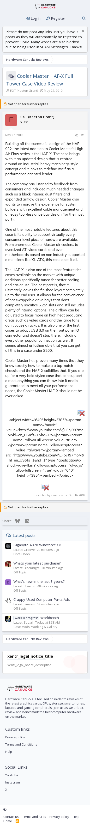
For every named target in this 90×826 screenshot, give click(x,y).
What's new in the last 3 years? (39, 581)
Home (7, 821)
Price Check (21, 554)
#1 (83, 135)
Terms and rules (34, 816)
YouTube (11, 775)
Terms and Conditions (21, 744)
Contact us (11, 816)
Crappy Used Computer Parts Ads (41, 599)
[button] (4, 809)
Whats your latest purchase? (37, 563)
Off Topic (19, 572)
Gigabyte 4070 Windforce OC (37, 544)
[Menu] (6, 18)
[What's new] (73, 18)
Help (8, 751)
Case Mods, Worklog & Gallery (35, 627)
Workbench (36, 617)
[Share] (76, 135)
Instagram (12, 782)
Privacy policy (15, 737)
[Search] (84, 18)
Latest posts (24, 535)
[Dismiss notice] (82, 31)
